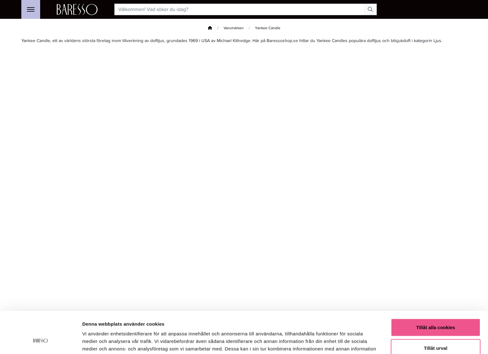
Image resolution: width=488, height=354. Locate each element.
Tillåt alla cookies (435, 292)
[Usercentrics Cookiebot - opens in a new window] (40, 341)
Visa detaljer (341, 341)
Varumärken (234, 28)
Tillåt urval (436, 313)
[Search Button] (370, 9)
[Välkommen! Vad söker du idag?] (239, 9)
